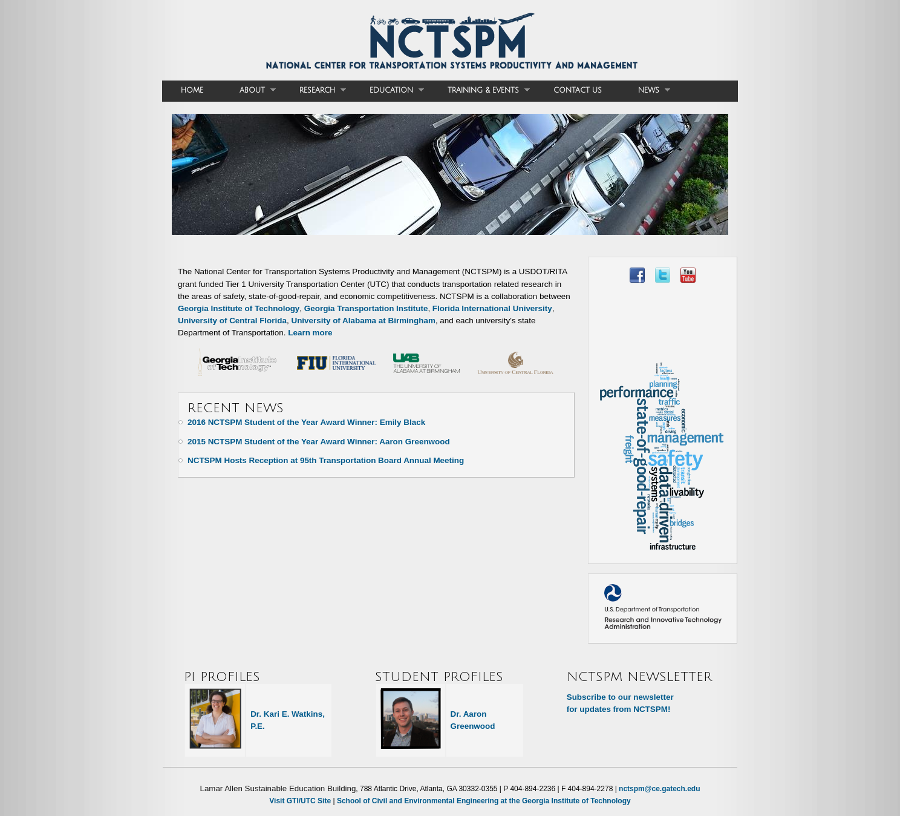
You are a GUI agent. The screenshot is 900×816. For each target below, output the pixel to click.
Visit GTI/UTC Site (300, 801)
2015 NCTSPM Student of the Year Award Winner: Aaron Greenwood (319, 441)
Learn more (310, 332)
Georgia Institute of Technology (238, 308)
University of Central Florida (232, 320)
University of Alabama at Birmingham (363, 320)
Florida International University (492, 308)
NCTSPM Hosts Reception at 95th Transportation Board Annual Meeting (326, 460)
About (248, 90)
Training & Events (479, 90)
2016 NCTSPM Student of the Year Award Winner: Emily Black (306, 422)
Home (192, 90)
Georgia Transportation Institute (366, 308)
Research (313, 90)
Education (387, 90)
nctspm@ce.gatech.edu (659, 789)
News (645, 90)
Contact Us (577, 90)
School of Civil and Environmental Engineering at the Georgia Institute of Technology (484, 801)
